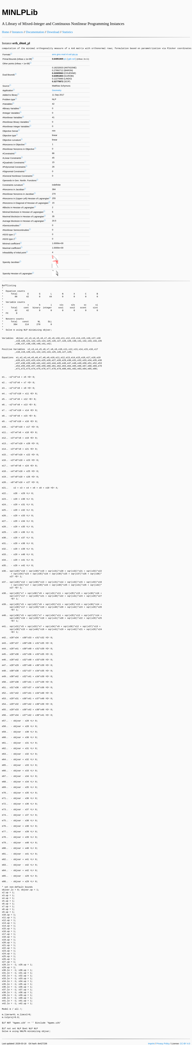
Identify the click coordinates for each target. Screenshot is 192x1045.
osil (69, 54)
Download (53, 32)
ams (54, 54)
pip (73, 54)
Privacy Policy (163, 1043)
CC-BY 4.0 (185, 1043)
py (77, 54)
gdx (70, 59)
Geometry (56, 90)
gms (59, 54)
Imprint (151, 1043)
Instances (17, 32)
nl (67, 54)
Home (5, 32)
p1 (65, 59)
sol (73, 59)
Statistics (67, 32)
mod (63, 54)
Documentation (35, 32)
